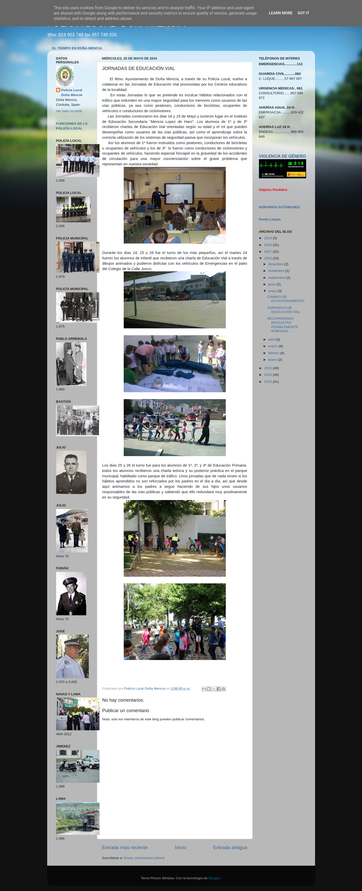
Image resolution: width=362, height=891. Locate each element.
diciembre (276, 264)
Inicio (180, 847)
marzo (273, 346)
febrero (274, 353)
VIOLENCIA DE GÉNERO (282, 156)
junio (272, 284)
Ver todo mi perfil (69, 111)
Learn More (280, 13)
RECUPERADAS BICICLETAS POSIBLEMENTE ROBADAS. (282, 325)
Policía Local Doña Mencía (71, 92)
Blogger (214, 878)
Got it (303, 13)
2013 (268, 382)
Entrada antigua (230, 847)
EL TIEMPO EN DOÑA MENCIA (77, 48)
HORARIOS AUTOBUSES (279, 207)
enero (273, 360)
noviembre (276, 271)
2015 (268, 368)
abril (272, 339)
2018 (268, 245)
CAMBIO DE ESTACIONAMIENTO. (286, 299)
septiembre (277, 278)
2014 (268, 375)
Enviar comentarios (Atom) (144, 858)
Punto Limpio (270, 219)
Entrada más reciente (125, 847)
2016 (268, 258)
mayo (273, 291)
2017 (268, 251)
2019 (268, 238)
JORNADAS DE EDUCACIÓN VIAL (283, 310)
